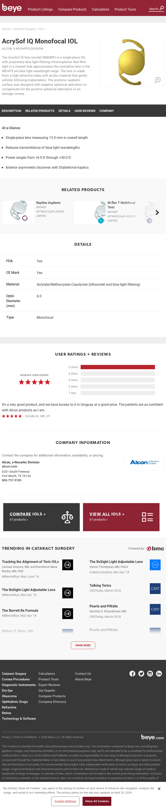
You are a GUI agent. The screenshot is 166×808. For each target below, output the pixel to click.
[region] (83, 795)
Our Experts (46, 690)
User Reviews (85, 111)
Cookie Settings (65, 801)
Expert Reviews (49, 685)
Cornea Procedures (16, 679)
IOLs (41, 29)
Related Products (39, 111)
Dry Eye (7, 690)
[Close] (159, 789)
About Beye (83, 679)
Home (6, 29)
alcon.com (9, 466)
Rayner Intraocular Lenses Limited (50, 211)
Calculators (100, 9)
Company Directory (52, 701)
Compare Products (72, 9)
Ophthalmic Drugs (15, 701)
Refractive (9, 707)
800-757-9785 (11, 480)
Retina (6, 713)
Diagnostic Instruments (19, 685)
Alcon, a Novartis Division (22, 48)
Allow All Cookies (97, 801)
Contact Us (83, 673)
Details (64, 111)
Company (106, 111)
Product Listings (40, 9)
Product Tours (125, 9)
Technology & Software (19, 718)
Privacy (6, 737)
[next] (157, 212)
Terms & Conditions (25, 737)
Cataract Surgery (24, 29)
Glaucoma (9, 696)
